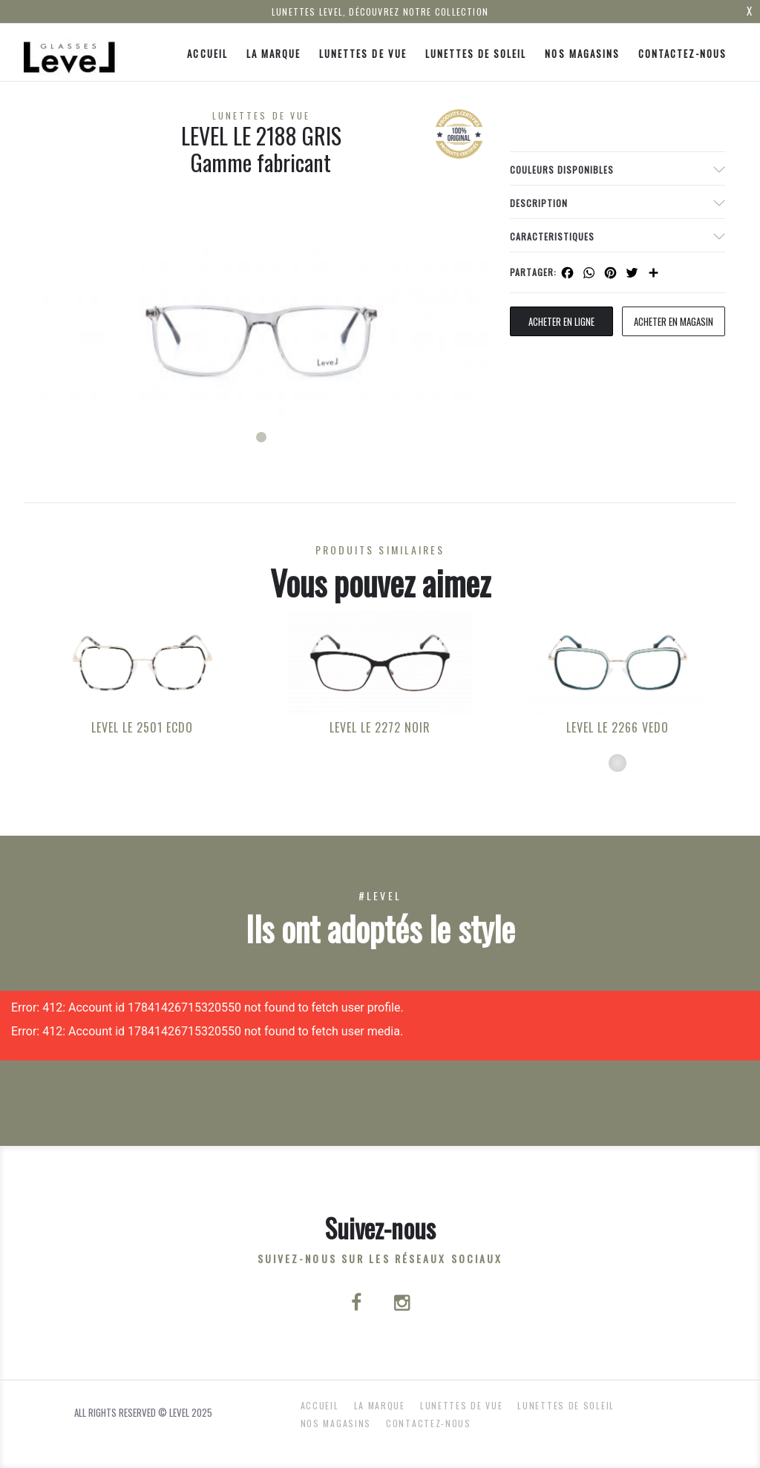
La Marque (273, 53)
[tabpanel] (261, 315)
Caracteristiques (552, 236)
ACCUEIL (207, 53)
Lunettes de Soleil (476, 53)
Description (539, 203)
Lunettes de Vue (363, 53)
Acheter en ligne (561, 321)
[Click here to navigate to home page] (70, 52)
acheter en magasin (673, 321)
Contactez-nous (682, 53)
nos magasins (582, 53)
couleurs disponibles (562, 169)
